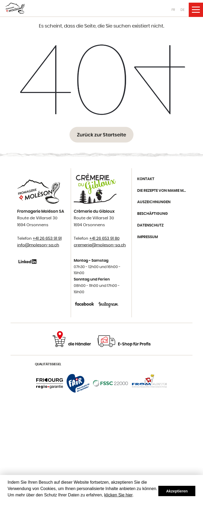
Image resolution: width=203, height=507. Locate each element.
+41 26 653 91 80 (104, 239)
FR (173, 9)
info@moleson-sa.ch (38, 245)
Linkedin (28, 261)
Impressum (147, 237)
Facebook (85, 304)
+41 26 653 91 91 (47, 239)
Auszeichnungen (153, 202)
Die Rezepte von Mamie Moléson (163, 191)
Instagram (108, 304)
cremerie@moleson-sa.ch (100, 245)
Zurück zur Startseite (101, 135)
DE (182, 9)
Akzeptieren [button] (177, 491)
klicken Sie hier (118, 495)
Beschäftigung (152, 214)
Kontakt (145, 179)
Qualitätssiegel (48, 364)
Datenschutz (150, 225)
